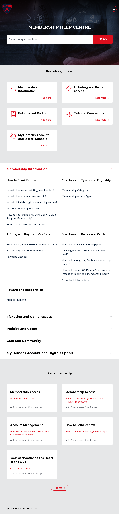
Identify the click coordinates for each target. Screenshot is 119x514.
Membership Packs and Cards (83, 234)
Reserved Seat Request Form (23, 208)
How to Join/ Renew (21, 180)
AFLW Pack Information (75, 280)
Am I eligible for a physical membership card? (84, 252)
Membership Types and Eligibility (86, 180)
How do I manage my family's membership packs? (86, 262)
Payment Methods (17, 256)
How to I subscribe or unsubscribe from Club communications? (30, 433)
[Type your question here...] (59, 39)
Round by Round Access (22, 398)
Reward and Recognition (25, 290)
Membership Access (25, 392)
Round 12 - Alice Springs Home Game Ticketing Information (84, 400)
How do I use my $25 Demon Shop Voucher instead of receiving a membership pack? (86, 272)
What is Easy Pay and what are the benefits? (32, 244)
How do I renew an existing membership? (30, 190)
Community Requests (21, 468)
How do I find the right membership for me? (32, 202)
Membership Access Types (77, 196)
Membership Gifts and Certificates (26, 224)
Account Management (26, 425)
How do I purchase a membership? (26, 196)
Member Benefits (17, 299)
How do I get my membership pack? (82, 244)
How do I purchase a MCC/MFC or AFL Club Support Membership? (31, 216)
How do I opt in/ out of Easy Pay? (25, 250)
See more (61, 488)
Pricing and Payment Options (28, 234)
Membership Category (75, 190)
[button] (114, 9)
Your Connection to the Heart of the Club (31, 460)
